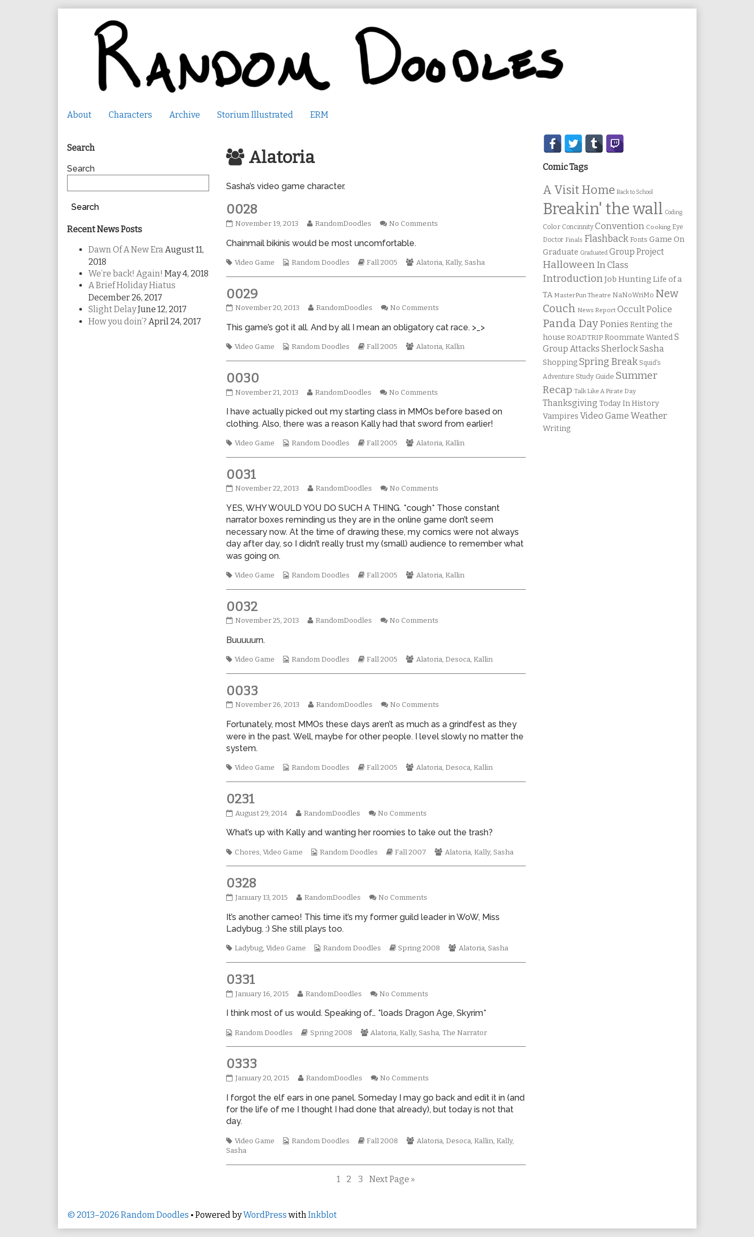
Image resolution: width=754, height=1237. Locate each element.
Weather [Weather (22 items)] (649, 415)
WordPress (265, 1215)
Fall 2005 (382, 262)
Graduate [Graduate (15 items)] (560, 252)
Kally (453, 262)
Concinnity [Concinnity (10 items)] (577, 227)
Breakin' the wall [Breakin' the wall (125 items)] (603, 209)
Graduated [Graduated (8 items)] (594, 252)
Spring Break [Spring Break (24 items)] (608, 362)
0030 (242, 378)
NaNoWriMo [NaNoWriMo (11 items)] (633, 295)
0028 (242, 209)
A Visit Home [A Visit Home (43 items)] (579, 190)
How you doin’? (117, 321)
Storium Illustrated (255, 115)
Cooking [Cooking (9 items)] (658, 227)
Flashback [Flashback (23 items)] (606, 239)
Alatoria (429, 262)
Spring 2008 (419, 948)
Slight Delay (112, 309)
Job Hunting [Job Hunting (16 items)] (627, 279)
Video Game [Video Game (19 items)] (604, 416)
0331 (240, 979)
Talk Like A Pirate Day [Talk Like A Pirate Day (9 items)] (605, 391)
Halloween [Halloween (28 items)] (569, 264)
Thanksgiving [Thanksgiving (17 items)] (570, 403)
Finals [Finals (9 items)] (574, 239)
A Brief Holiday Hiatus (132, 285)
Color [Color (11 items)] (551, 227)
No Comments (413, 223)
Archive (184, 115)
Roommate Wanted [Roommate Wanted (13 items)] (638, 337)
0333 (241, 1063)
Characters (130, 115)
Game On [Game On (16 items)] (667, 239)
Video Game (255, 262)
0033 (242, 690)
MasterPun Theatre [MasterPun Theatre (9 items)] (582, 295)
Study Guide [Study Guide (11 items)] (595, 376)
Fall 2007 (410, 852)
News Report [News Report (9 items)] (596, 310)
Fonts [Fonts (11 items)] (639, 239)
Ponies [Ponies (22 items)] (614, 324)
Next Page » (392, 1179)
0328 (241, 883)
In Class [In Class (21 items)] (612, 265)
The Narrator (464, 1033)
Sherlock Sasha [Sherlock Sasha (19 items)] (632, 349)
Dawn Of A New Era (125, 250)
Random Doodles (321, 262)
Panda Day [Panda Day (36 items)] (570, 323)
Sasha (475, 262)
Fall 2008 (382, 1141)
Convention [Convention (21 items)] (619, 226)
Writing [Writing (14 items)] (557, 428)
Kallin (455, 347)
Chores (247, 852)
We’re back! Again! (125, 273)
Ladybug (249, 948)
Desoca (457, 659)
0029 (242, 294)
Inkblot (322, 1215)
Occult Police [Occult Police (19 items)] (644, 309)
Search (81, 169)
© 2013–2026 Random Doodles (128, 1215)
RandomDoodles (342, 223)
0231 (240, 799)
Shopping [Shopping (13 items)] (560, 362)
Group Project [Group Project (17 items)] (636, 252)
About (79, 115)
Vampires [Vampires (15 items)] (560, 416)
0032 (242, 606)
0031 (241, 474)
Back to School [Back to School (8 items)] (635, 192)
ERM (319, 115)
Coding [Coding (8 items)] (673, 212)
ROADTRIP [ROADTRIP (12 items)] (585, 337)
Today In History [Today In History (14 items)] (629, 403)
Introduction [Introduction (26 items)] (573, 278)
